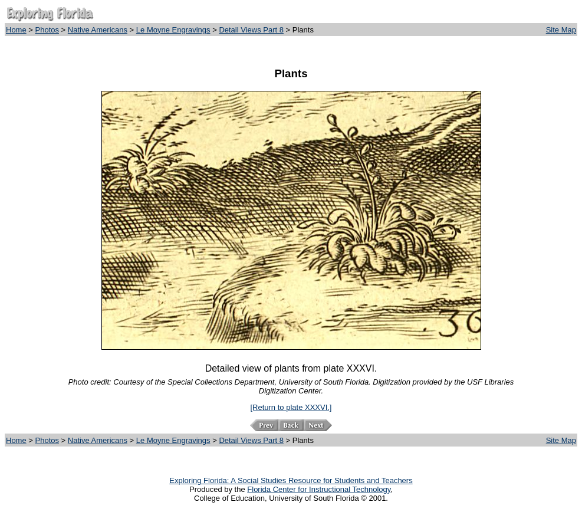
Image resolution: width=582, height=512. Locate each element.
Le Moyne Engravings (173, 29)
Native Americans (97, 29)
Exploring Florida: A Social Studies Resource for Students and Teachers (290, 480)
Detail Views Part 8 (251, 29)
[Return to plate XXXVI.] (290, 407)
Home (16, 29)
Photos (47, 29)
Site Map (561, 29)
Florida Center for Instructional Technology (318, 489)
